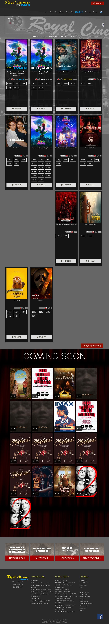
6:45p (34, 88)
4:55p (24, 312)
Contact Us (83, 580)
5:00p (97, 160)
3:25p (41, 312)
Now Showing (47, 12)
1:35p (34, 164)
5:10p (23, 83)
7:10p (34, 176)
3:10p (48, 164)
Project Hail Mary (36, 598)
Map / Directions (85, 583)
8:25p (48, 176)
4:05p (90, 83)
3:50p (65, 160)
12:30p (34, 312)
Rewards (88, 12)
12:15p (83, 160)
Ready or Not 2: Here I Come (39, 603)
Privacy (82, 610)
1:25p (58, 160)
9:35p (41, 180)
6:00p (41, 172)
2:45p (16, 83)
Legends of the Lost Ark (62, 589)
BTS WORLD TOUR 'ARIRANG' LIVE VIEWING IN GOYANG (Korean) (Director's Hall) (65, 585)
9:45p (16, 164)
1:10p (48, 160)
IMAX (81, 599)
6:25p (48, 172)
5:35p (34, 172)
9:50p (90, 164)
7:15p (9, 164)
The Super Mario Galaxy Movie (40, 583)
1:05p (83, 236)
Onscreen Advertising (86, 603)
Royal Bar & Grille (85, 597)
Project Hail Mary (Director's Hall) (40, 601)
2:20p (41, 164)
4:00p (41, 168)
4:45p (48, 168)
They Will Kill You (35, 596)
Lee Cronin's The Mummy (63, 592)
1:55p (41, 83)
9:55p (16, 316)
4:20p (48, 83)
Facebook (83, 585)
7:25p (9, 316)
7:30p (83, 164)
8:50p (34, 180)
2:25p (16, 312)
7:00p (58, 236)
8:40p (58, 164)
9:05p (73, 83)
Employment (84, 606)
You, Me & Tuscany (61, 580)
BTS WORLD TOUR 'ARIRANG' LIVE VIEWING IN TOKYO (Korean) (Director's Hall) (65, 607)
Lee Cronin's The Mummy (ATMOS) (65, 594)
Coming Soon (59, 12)
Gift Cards (83, 608)
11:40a (9, 160)
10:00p (16, 88)
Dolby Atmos (84, 601)
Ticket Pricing (84, 594)
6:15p (73, 160)
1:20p (83, 83)
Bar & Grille (69, 12)
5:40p (65, 83)
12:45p (41, 160)
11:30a (34, 83)
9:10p (41, 88)
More (95, 12)
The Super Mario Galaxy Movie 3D (41, 589)
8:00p (41, 176)
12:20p (9, 83)
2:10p (16, 160)
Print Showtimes (92, 345)
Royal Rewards (84, 592)
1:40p (58, 83)
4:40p (23, 160)
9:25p (34, 316)
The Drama (34, 580)
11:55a (34, 160)
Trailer (17, 108)
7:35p (9, 88)
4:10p (90, 236)
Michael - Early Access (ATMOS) (65, 611)
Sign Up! (97, 3)
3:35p (34, 168)
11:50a (9, 312)
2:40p (90, 160)
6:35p (48, 312)
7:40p (66, 236)
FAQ (81, 587)
